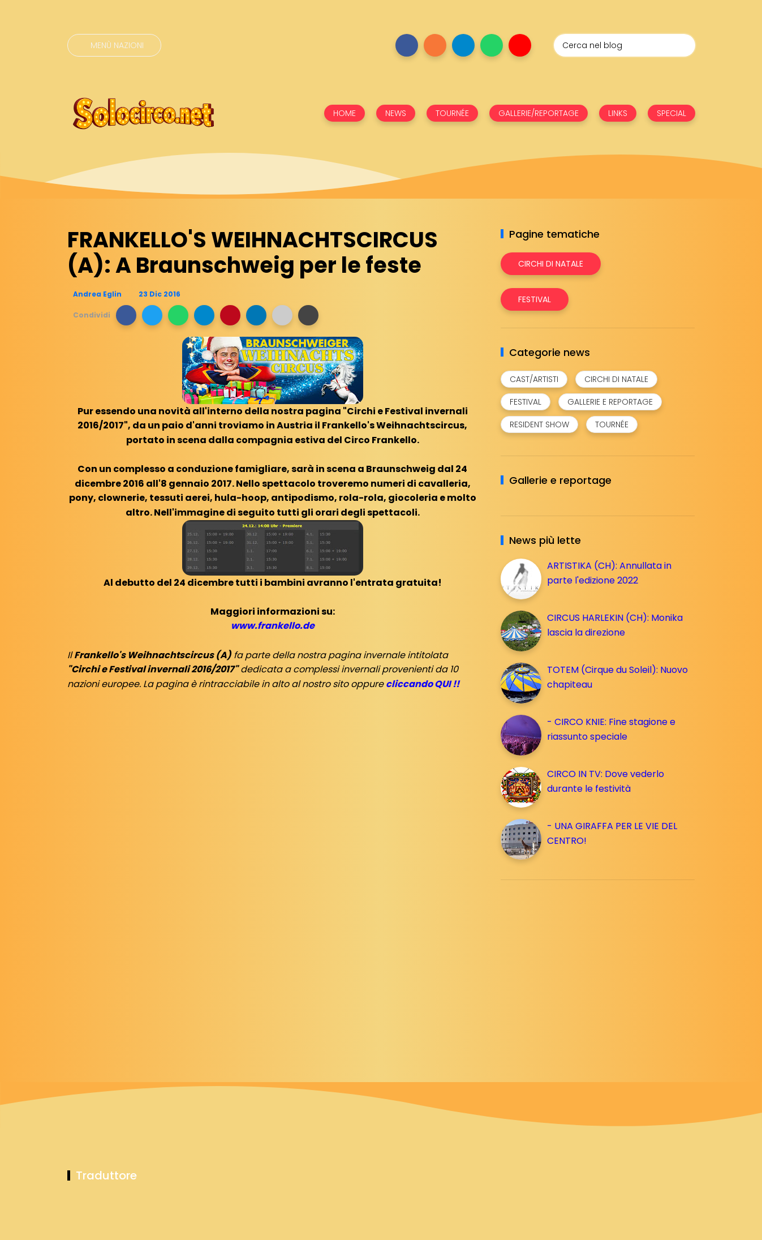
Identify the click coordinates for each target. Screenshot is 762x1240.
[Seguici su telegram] (463, 45)
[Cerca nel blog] (624, 45)
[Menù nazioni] (114, 45)
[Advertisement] (585, 968)
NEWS (395, 113)
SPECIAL (671, 113)
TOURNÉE (452, 113)
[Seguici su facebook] (406, 45)
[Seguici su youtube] (520, 45)
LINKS (617, 113)
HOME (344, 113)
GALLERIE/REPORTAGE (538, 113)
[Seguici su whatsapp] (491, 45)
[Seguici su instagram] (435, 45)
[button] (126, 315)
